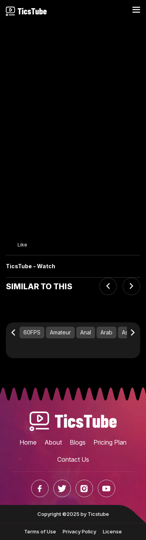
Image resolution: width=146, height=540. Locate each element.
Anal (85, 332)
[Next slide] (131, 286)
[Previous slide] (108, 286)
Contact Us (73, 459)
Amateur (60, 332)
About (53, 442)
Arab (106, 332)
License (112, 531)
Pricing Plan (110, 442)
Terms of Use (40, 531)
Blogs (78, 442)
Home (28, 442)
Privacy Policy (79, 531)
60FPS (31, 332)
